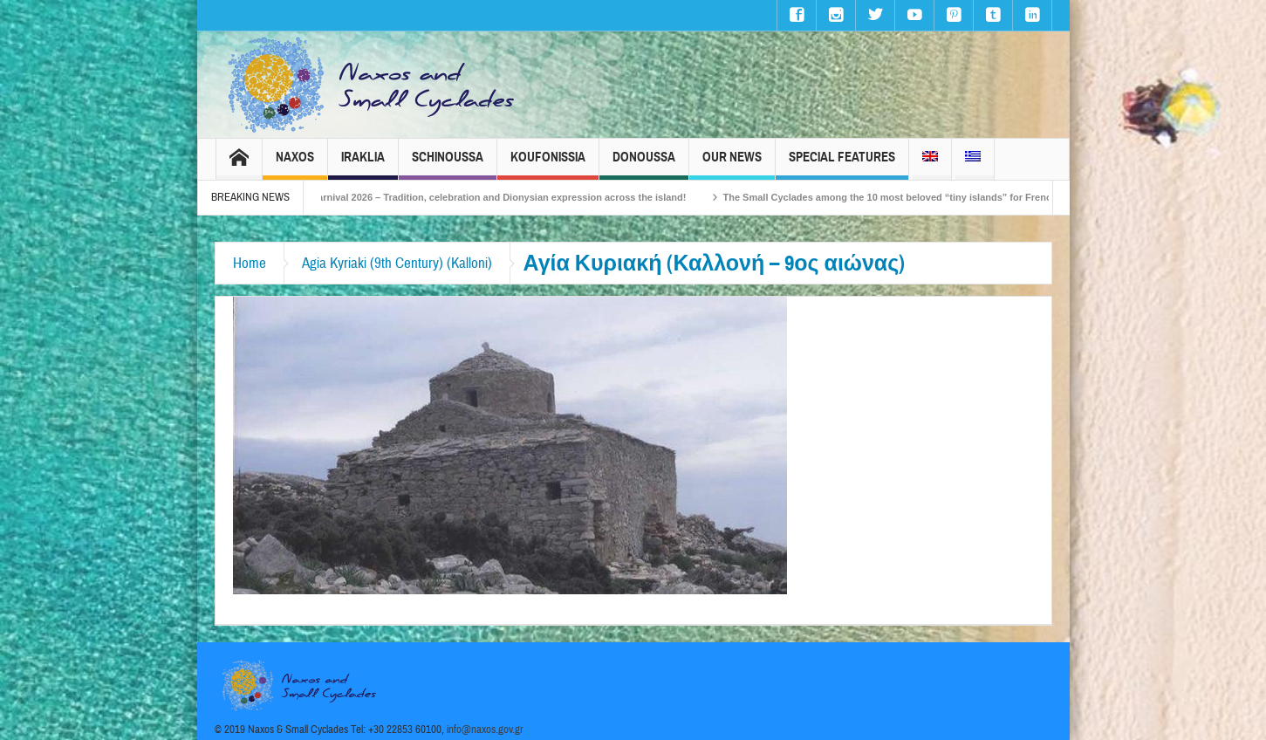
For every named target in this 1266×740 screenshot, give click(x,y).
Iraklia (363, 164)
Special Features (842, 164)
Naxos (295, 164)
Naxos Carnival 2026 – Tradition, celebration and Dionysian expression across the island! (492, 197)
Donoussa (643, 164)
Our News (732, 164)
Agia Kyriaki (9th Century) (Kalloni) (397, 263)
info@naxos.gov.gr (485, 730)
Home (249, 263)
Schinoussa (447, 164)
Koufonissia (548, 164)
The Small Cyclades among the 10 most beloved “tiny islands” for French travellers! (923, 197)
